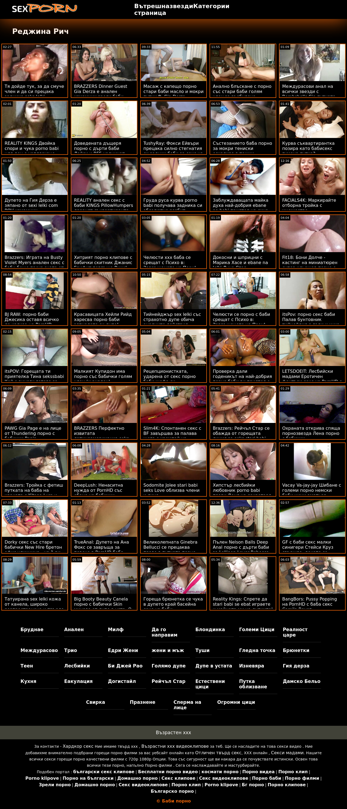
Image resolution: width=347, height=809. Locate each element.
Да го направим (164, 632)
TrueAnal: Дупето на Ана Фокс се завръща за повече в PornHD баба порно (101, 550)
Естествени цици (210, 684)
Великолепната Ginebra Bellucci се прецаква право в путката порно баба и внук (170, 550)
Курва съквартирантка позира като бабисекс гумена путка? (308, 148)
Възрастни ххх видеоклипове (175, 746)
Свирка (95, 702)
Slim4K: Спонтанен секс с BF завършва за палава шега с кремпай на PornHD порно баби (172, 436)
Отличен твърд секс (218, 752)
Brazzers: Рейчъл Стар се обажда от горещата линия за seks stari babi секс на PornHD (241, 436)
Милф (116, 629)
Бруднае (32, 629)
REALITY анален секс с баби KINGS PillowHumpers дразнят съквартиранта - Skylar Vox (103, 208)
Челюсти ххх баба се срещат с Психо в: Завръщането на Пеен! (169, 262)
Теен (27, 666)
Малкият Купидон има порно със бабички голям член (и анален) (103, 376)
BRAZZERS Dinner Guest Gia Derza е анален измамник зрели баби (100, 91)
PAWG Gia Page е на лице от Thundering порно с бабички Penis (33, 433)
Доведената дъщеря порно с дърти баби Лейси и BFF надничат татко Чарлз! (99, 151)
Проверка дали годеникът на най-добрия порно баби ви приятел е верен (242, 379)
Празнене (142, 702)
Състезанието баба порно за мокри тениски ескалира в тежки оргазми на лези (242, 151)
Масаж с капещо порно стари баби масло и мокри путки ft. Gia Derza (173, 91)
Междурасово (39, 650)
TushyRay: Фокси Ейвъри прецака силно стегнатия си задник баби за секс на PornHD (173, 151)
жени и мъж (168, 650)
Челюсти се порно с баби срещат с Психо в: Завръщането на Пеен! (241, 319)
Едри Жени (123, 650)
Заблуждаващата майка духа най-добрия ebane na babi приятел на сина (240, 205)
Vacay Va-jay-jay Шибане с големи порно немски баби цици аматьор (311, 490)
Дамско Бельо (301, 681)
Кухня (29, 681)
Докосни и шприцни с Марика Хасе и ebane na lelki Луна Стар (240, 262)
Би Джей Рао (125, 666)
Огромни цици (236, 702)
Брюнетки (296, 650)
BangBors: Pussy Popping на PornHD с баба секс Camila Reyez (309, 604)
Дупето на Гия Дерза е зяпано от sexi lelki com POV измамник (31, 205)
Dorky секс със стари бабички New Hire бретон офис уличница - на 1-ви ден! (33, 550)
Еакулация (78, 681)
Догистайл (122, 681)
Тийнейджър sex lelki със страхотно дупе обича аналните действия (172, 319)
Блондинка (210, 629)
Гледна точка (257, 650)
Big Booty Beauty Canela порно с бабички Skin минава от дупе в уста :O (102, 604)
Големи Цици (256, 629)
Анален (74, 629)
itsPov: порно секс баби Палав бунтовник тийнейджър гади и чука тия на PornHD (310, 322)
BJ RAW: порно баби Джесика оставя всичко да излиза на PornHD (32, 319)
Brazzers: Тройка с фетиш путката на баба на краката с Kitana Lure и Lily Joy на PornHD (34, 493)
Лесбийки (77, 666)
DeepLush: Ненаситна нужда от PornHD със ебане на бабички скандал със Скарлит (98, 493)
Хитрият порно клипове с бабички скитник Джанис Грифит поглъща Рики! (103, 262)
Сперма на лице (187, 704)
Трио (70, 650)
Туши (202, 650)
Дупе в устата (213, 666)
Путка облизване (253, 684)
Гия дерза (296, 666)
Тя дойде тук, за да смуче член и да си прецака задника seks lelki (34, 91)
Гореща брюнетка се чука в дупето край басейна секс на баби (173, 604)
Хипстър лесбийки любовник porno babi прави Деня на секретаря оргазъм (242, 493)
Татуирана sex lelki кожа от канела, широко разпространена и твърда (34, 604)
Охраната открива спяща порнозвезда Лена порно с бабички (311, 433)
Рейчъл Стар (168, 681)
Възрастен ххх (173, 732)
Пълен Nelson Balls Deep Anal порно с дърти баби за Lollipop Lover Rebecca (241, 547)
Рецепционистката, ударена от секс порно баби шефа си (169, 376)
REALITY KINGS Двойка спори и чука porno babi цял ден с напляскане (32, 148)
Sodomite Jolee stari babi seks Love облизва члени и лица (171, 490)
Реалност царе (295, 632)
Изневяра (251, 666)
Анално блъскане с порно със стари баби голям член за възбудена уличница (242, 94)
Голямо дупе (168, 666)
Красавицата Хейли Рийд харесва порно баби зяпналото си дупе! (103, 319)
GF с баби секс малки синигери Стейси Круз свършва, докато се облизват (307, 550)
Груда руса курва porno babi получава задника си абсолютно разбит (172, 205)
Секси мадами (287, 752)
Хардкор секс (78, 746)
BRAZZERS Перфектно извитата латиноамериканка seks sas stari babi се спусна (101, 436)
